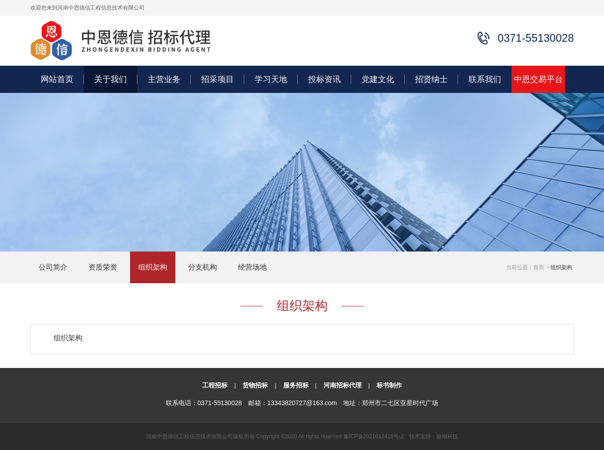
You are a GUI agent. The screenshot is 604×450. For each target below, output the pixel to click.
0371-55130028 (220, 402)
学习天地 (271, 79)
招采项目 (217, 79)
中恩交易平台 (538, 79)
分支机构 (202, 267)
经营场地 (252, 267)
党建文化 (378, 79)
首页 (538, 267)
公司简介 (53, 267)
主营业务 (164, 79)
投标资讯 (324, 79)
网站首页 (57, 79)
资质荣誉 (102, 267)
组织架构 (152, 267)
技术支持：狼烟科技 (433, 436)
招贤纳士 (431, 79)
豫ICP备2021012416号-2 (373, 436)
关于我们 (110, 79)
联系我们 (485, 79)
